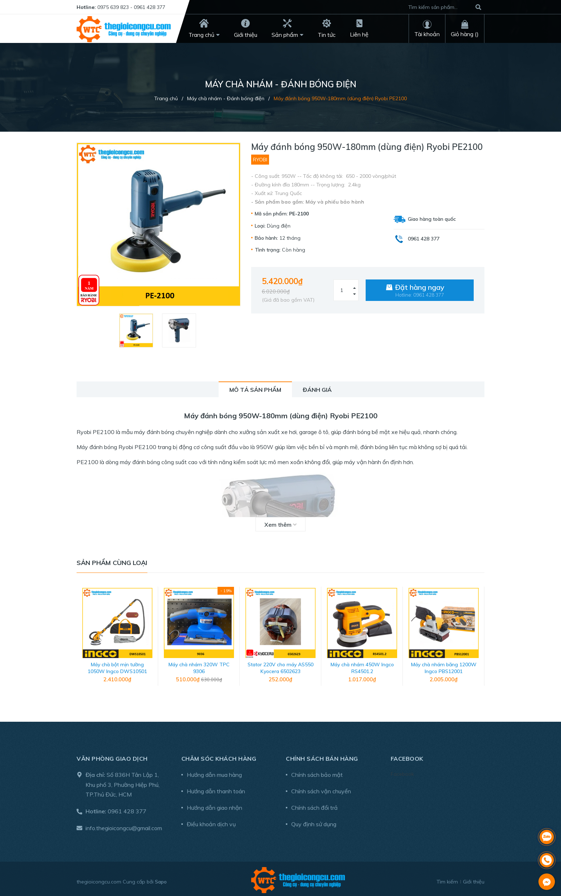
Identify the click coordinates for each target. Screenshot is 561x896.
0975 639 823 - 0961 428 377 (131, 7)
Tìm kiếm (447, 879)
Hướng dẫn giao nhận (214, 805)
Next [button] (479, 638)
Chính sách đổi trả (314, 805)
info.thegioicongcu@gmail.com (124, 825)
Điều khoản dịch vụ (211, 821)
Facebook (402, 771)
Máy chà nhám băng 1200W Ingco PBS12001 (444, 665)
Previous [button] (82, 638)
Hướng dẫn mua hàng (214, 772)
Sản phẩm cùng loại (112, 563)
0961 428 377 (127, 808)
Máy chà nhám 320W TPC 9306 (199, 665)
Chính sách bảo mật (317, 772)
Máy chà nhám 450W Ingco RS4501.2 (362, 665)
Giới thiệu (473, 879)
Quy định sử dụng (313, 821)
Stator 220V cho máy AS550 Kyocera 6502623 (280, 665)
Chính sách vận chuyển (321, 788)
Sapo (161, 879)
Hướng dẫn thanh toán (216, 788)
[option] (137, 330)
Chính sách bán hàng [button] (322, 756)
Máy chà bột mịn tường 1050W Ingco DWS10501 (117, 665)
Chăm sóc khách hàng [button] (219, 756)
